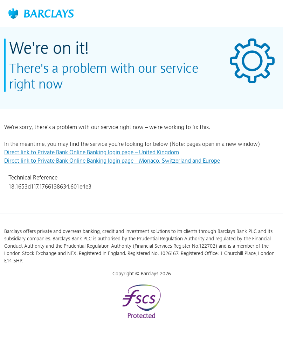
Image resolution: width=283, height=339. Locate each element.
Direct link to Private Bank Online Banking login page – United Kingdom (91, 152)
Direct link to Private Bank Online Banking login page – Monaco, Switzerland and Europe (112, 160)
